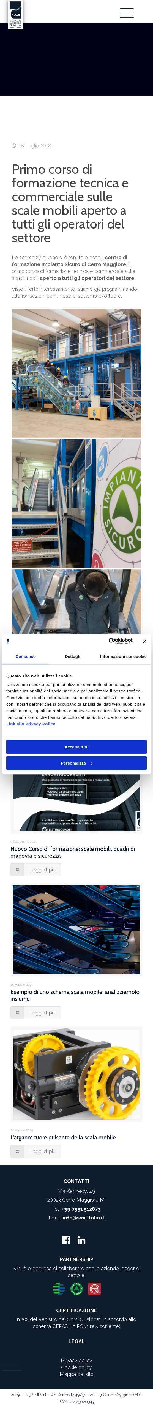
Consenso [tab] (26, 656)
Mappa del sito (77, 1374)
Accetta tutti (77, 747)
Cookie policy (76, 1367)
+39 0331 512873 (81, 1209)
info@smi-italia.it (84, 1218)
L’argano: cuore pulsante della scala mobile (63, 1137)
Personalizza (76, 763)
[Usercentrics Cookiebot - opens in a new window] (108, 641)
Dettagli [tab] (72, 656)
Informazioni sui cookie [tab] (123, 656)
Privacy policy (76, 1360)
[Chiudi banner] (145, 641)
